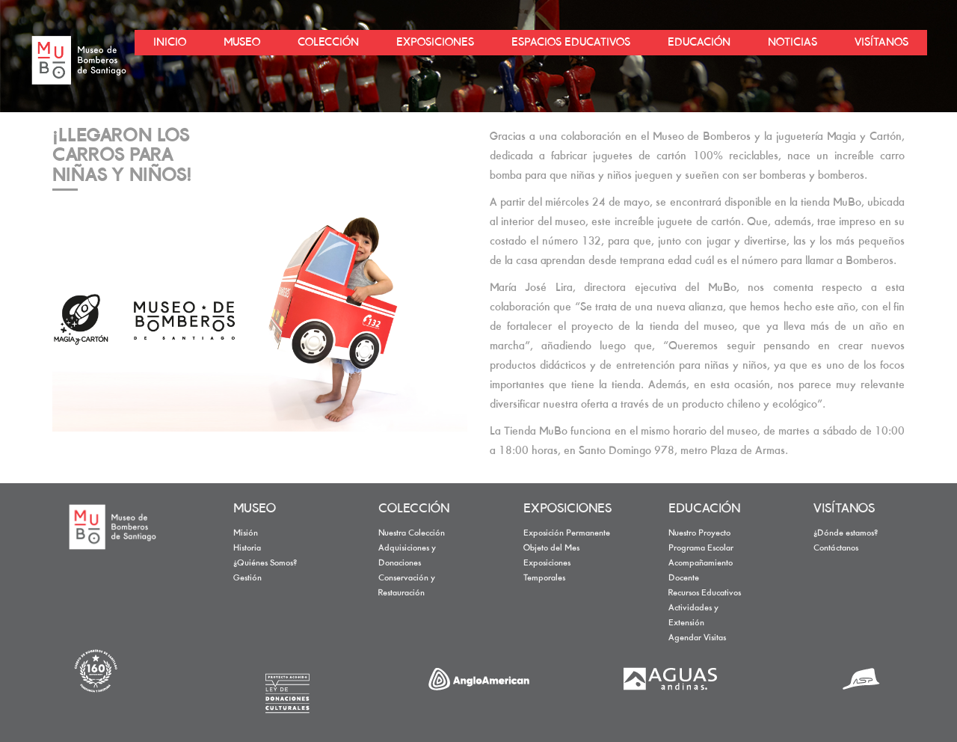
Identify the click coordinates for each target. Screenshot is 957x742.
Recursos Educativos (704, 593)
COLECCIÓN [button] (328, 42)
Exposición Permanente (566, 533)
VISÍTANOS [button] (881, 42)
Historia (247, 548)
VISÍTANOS (844, 509)
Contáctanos (835, 548)
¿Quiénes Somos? (265, 563)
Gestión (247, 578)
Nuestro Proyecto (699, 533)
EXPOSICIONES (567, 509)
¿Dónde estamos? (845, 533)
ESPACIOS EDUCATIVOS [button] (570, 42)
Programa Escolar (700, 548)
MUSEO (254, 509)
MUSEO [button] (242, 42)
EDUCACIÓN (704, 509)
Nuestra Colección (411, 533)
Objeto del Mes (551, 548)
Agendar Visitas (697, 638)
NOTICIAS (792, 42)
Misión (245, 533)
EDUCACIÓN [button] (699, 42)
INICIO (169, 42)
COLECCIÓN (413, 509)
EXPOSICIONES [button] (435, 42)
